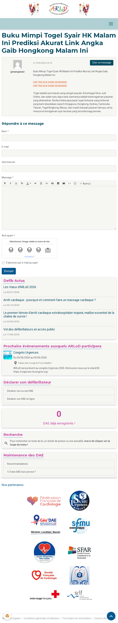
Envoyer (9, 271)
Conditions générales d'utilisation (42, 618)
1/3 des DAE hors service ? (21, 471)
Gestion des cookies (105, 618)
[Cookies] (7, 616)
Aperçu (85, 183)
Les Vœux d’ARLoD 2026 (19, 287)
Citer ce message (101, 62)
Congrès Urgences (26, 352)
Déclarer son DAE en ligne (21, 398)
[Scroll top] (111, 616)
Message (7, 177)
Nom (4, 131)
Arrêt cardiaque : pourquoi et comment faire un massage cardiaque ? (49, 300)
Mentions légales (11, 618)
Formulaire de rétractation (77, 618)
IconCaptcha (28, 256)
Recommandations (17, 463)
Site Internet (8, 162)
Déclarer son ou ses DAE (20, 391)
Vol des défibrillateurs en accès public (29, 329)
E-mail (5, 146)
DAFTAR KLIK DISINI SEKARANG (50, 82)
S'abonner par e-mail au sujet (22, 262)
